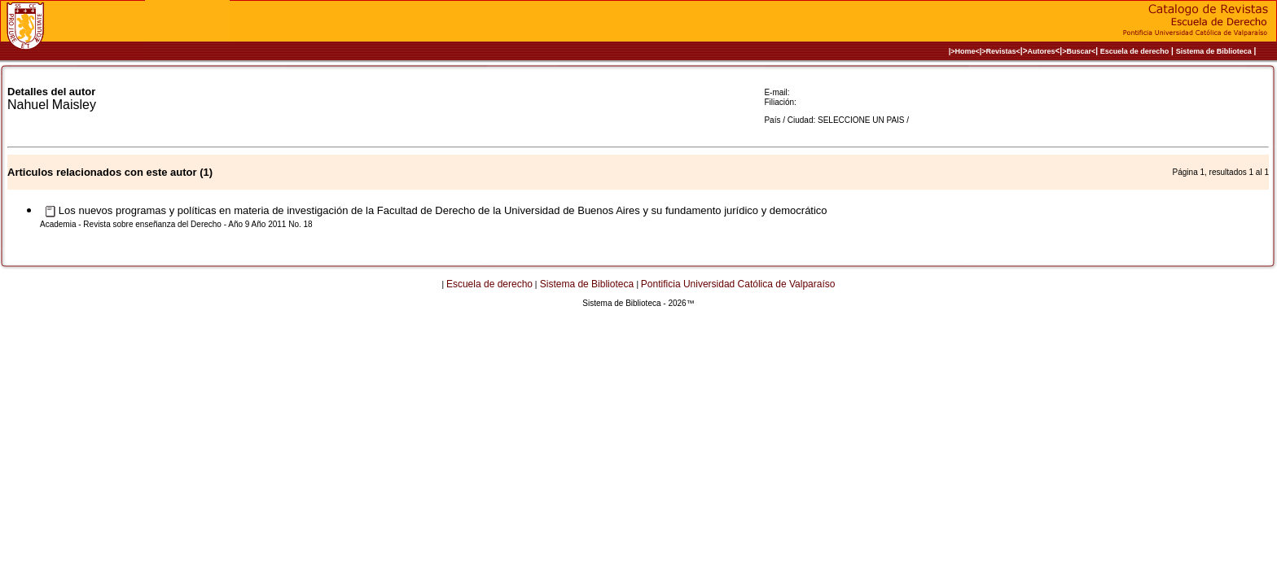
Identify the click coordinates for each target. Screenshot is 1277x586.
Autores (1041, 51)
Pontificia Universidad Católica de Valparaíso (738, 284)
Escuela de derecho (1134, 51)
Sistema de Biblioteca (1214, 51)
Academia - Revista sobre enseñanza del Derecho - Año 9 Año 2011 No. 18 (176, 224)
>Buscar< (1078, 51)
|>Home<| (965, 51)
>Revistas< (1000, 51)
